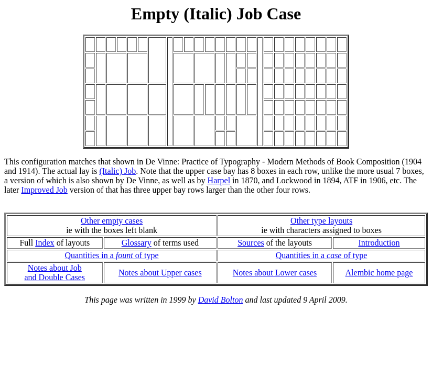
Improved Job (44, 189)
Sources (250, 242)
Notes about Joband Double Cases (55, 272)
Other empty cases (112, 220)
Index (44, 242)
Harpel (219, 180)
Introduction (378, 242)
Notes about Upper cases (160, 272)
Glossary (137, 242)
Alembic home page (379, 272)
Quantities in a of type (112, 255)
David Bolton (220, 299)
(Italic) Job (117, 171)
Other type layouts (321, 220)
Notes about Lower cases (275, 272)
